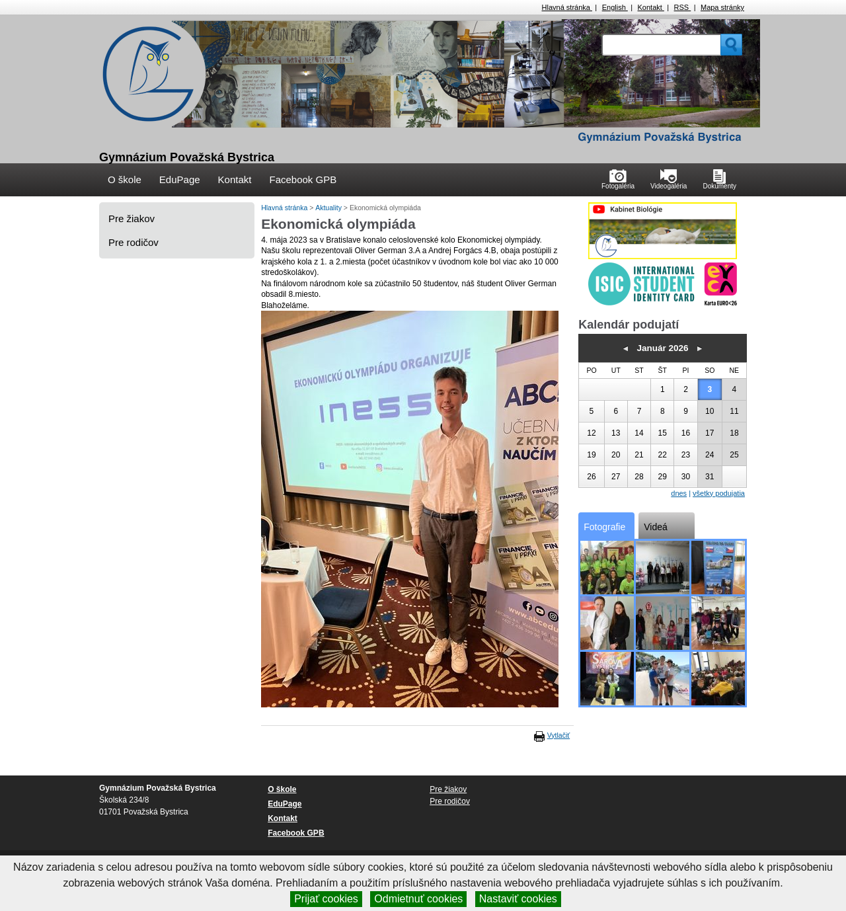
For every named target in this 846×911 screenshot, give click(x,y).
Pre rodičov (133, 242)
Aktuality (329, 208)
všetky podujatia (719, 493)
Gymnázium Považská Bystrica (186, 157)
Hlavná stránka (567, 7)
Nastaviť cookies (518, 898)
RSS (682, 7)
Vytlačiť (558, 735)
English (615, 7)
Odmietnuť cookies (418, 898)
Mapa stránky (722, 7)
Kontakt (651, 7)
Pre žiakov (131, 218)
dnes (679, 493)
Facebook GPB (302, 179)
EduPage (179, 179)
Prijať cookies (326, 898)
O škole (124, 179)
